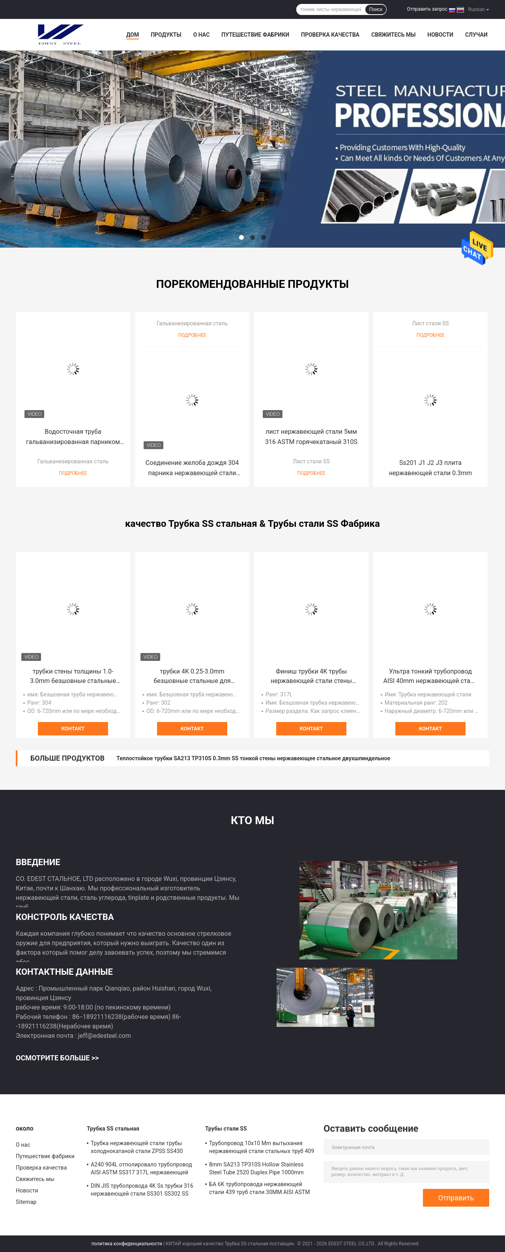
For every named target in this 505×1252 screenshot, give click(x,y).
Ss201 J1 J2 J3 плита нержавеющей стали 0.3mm (430, 468)
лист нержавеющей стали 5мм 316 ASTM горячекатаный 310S (311, 437)
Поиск (375, 9)
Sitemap (26, 1202)
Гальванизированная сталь (72, 461)
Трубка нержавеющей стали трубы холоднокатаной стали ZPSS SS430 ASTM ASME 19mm (137, 1148)
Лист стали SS (311, 461)
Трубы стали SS (226, 1128)
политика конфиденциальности (127, 1243)
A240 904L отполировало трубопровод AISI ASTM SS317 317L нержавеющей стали (141, 1169)
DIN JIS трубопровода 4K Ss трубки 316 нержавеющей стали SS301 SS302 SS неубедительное (142, 1191)
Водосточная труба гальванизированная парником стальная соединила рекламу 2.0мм (73, 437)
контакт (73, 728)
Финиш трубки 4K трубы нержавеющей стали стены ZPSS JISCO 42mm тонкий (311, 677)
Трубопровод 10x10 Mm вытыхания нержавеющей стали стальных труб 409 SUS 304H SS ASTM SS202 (261, 1148)
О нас (201, 35)
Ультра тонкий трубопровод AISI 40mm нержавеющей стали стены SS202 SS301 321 (430, 677)
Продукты (166, 35)
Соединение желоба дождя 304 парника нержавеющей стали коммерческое (192, 468)
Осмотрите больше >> (57, 1058)
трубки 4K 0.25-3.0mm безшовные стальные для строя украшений (191, 677)
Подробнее (73, 473)
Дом (132, 35)
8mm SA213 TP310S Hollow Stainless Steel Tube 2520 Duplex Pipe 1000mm (256, 1168)
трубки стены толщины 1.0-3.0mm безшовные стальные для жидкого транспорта (73, 677)
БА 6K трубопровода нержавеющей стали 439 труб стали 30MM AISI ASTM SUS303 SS (259, 1189)
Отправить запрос (427, 9)
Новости (440, 35)
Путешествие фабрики (255, 35)
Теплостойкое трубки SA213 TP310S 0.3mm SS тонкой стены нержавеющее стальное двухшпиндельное (253, 758)
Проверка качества (330, 35)
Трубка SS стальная (113, 1128)
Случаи (476, 35)
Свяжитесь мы (393, 35)
